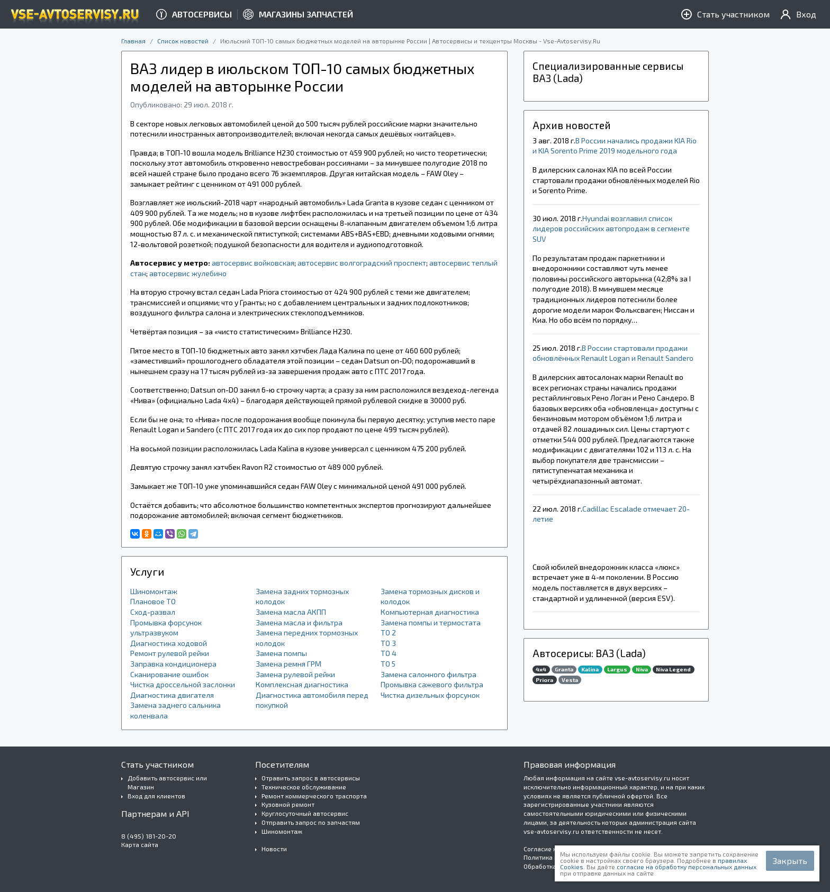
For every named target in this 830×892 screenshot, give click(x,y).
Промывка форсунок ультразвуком (166, 628)
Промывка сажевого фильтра (432, 684)
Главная (133, 40)
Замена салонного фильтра (428, 674)
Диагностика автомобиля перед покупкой (312, 700)
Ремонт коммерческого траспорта (314, 795)
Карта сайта (139, 844)
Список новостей (183, 40)
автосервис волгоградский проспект (361, 262)
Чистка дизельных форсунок (430, 694)
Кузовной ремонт (287, 804)
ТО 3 (388, 643)
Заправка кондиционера (173, 663)
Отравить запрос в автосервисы (310, 777)
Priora (544, 680)
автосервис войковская (253, 262)
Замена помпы (281, 653)
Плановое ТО (153, 601)
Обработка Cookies (552, 866)
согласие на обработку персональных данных (686, 866)
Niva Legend (673, 669)
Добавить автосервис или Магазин (167, 782)
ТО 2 (388, 632)
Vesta (570, 680)
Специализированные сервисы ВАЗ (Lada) (608, 72)
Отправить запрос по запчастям (310, 822)
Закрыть (790, 860)
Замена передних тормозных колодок (307, 638)
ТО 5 (388, 663)
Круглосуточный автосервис (304, 813)
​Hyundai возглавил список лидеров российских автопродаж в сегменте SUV (611, 228)
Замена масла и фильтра (299, 622)
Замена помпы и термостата (431, 622)
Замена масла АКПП (291, 611)
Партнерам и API (155, 813)
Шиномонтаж (153, 591)
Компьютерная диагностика (430, 611)
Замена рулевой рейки (295, 674)
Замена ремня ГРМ (288, 663)
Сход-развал (152, 611)
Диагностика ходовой (168, 643)
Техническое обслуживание (303, 786)
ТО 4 (388, 653)
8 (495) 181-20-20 (148, 836)
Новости (274, 848)
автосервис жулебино (188, 273)
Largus (617, 669)
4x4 (541, 669)
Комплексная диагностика (302, 684)
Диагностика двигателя (172, 694)
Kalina (590, 669)
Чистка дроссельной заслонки (182, 684)
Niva (642, 669)
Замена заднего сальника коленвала (175, 710)
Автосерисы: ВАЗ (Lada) (589, 653)
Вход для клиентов (156, 795)
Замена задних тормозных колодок (302, 596)
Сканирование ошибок (169, 674)
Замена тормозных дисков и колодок (430, 596)
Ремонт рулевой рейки (169, 653)
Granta (564, 669)
